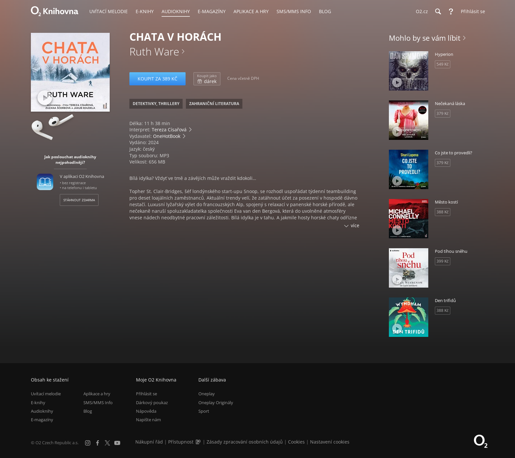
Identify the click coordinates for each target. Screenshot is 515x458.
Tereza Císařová (169, 129)
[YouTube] (117, 443)
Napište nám (148, 420)
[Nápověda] (451, 11)
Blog (87, 411)
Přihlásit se (146, 394)
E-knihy (38, 402)
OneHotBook (166, 136)
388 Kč (443, 212)
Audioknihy (42, 411)
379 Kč (443, 113)
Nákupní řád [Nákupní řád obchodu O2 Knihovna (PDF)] (149, 442)
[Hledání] (437, 11)
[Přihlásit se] (471, 11)
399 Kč (443, 261)
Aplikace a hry (96, 394)
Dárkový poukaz (152, 402)
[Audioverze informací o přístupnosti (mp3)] (199, 441)
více (355, 225)
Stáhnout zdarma (79, 200)
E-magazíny (42, 420)
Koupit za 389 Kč (157, 79)
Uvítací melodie (46, 394)
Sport (203, 411)
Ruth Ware (154, 51)
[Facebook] (97, 443)
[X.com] (107, 443)
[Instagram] (88, 443)
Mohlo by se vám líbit (424, 38)
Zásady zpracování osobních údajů (245, 442)
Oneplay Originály (215, 402)
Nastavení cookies (329, 442)
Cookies (296, 442)
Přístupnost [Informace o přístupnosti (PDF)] (180, 442)
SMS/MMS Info (98, 402)
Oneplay (206, 394)
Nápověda (146, 411)
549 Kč (443, 64)
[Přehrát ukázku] (45, 97)
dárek (207, 78)
